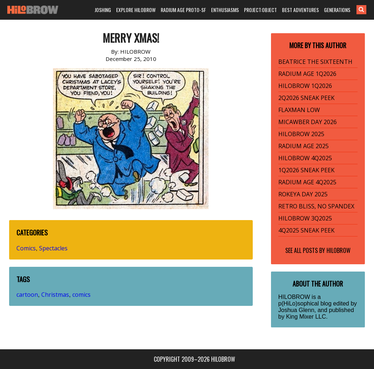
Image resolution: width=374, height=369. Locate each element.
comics (81, 295)
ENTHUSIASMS (225, 10)
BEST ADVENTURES (300, 10)
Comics (26, 248)
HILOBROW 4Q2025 (305, 158)
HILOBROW (339, 250)
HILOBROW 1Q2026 (305, 86)
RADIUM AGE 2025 (303, 146)
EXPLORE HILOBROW (136, 10)
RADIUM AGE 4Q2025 (307, 182)
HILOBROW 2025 (301, 134)
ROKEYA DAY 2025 (303, 194)
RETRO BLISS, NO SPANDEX (316, 206)
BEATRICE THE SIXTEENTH (315, 62)
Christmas (55, 295)
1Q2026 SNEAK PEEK (306, 170)
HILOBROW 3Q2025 (305, 218)
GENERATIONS (337, 10)
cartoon (27, 295)
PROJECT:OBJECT (260, 10)
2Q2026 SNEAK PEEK (306, 98)
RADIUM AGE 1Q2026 (307, 74)
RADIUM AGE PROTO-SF (183, 10)
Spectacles (53, 248)
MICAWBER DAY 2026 (307, 122)
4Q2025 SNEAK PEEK (306, 230)
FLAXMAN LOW (299, 110)
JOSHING (103, 10)
